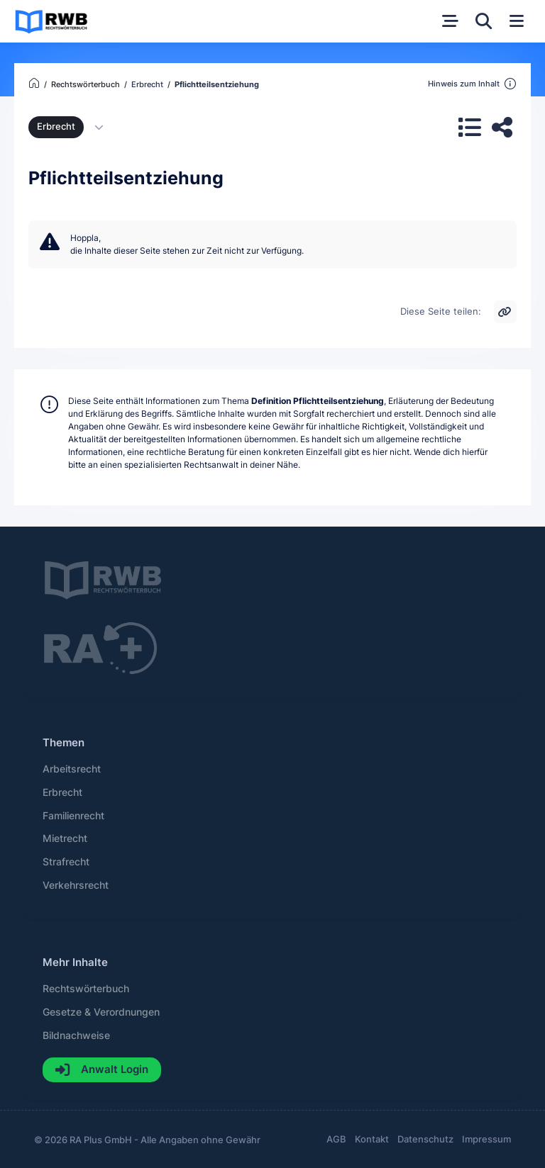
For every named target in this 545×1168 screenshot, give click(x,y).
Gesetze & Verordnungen (101, 1012)
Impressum (486, 1139)
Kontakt (372, 1139)
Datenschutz (425, 1139)
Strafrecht (66, 861)
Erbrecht (56, 126)
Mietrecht (65, 838)
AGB (336, 1139)
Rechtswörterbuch (86, 988)
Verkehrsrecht (76, 885)
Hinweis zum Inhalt (472, 84)
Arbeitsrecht (72, 769)
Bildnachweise (76, 1035)
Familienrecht (73, 815)
